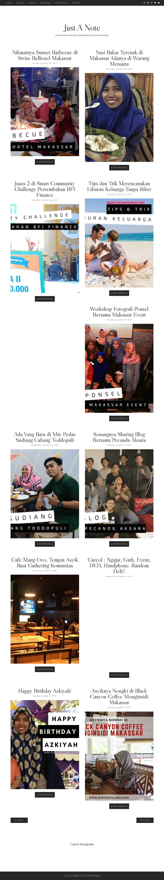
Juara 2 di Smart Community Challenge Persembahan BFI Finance (44, 189)
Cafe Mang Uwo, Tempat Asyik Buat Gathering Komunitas (44, 562)
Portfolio (60, 3)
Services (44, 3)
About (19, 3)
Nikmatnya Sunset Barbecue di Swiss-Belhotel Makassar (45, 55)
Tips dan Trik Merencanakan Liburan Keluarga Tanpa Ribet (119, 186)
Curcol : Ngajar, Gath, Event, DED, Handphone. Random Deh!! (119, 565)
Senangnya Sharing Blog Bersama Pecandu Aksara (119, 437)
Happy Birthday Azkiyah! (44, 690)
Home (9, 3)
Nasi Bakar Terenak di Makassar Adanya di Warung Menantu (119, 58)
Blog (31, 3)
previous (144, 820)
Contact (76, 3)
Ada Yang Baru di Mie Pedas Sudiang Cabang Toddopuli (44, 437)
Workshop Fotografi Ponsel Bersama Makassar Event (119, 311)
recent (20, 820)
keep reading (45, 162)
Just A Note (82, 27)
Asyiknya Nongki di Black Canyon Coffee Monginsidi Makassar (119, 696)
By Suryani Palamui (91, 876)
